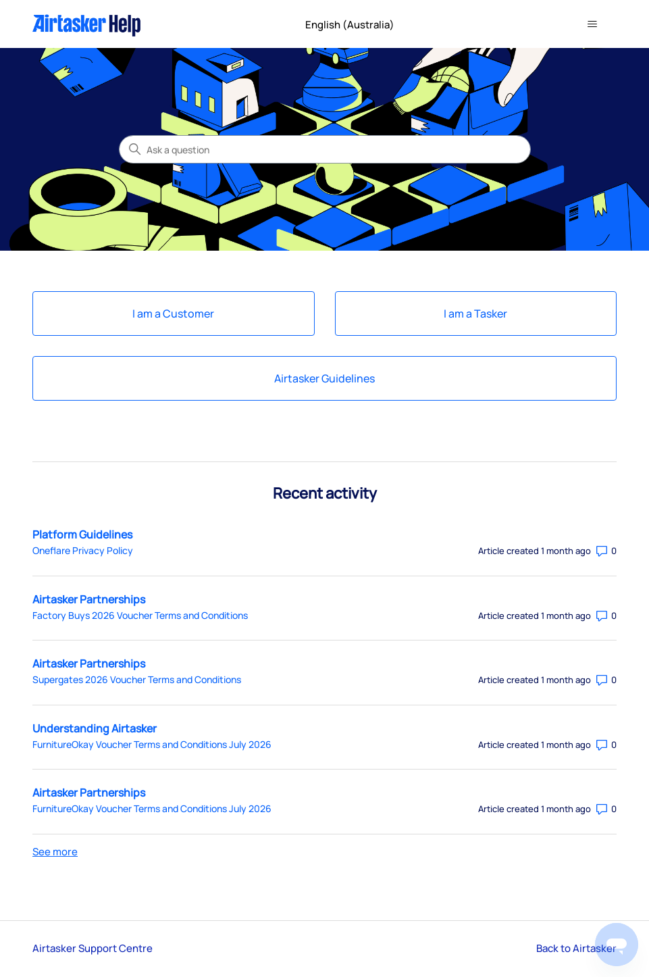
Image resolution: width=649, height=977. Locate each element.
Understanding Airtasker (94, 728)
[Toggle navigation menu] (593, 24)
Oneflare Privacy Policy (82, 550)
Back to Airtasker (576, 948)
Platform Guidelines (82, 534)
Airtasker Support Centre (92, 948)
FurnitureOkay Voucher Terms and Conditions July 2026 (151, 744)
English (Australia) (355, 24)
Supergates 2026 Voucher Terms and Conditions (136, 679)
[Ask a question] (325, 149)
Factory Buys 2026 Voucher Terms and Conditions (140, 615)
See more (55, 852)
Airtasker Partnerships (88, 599)
